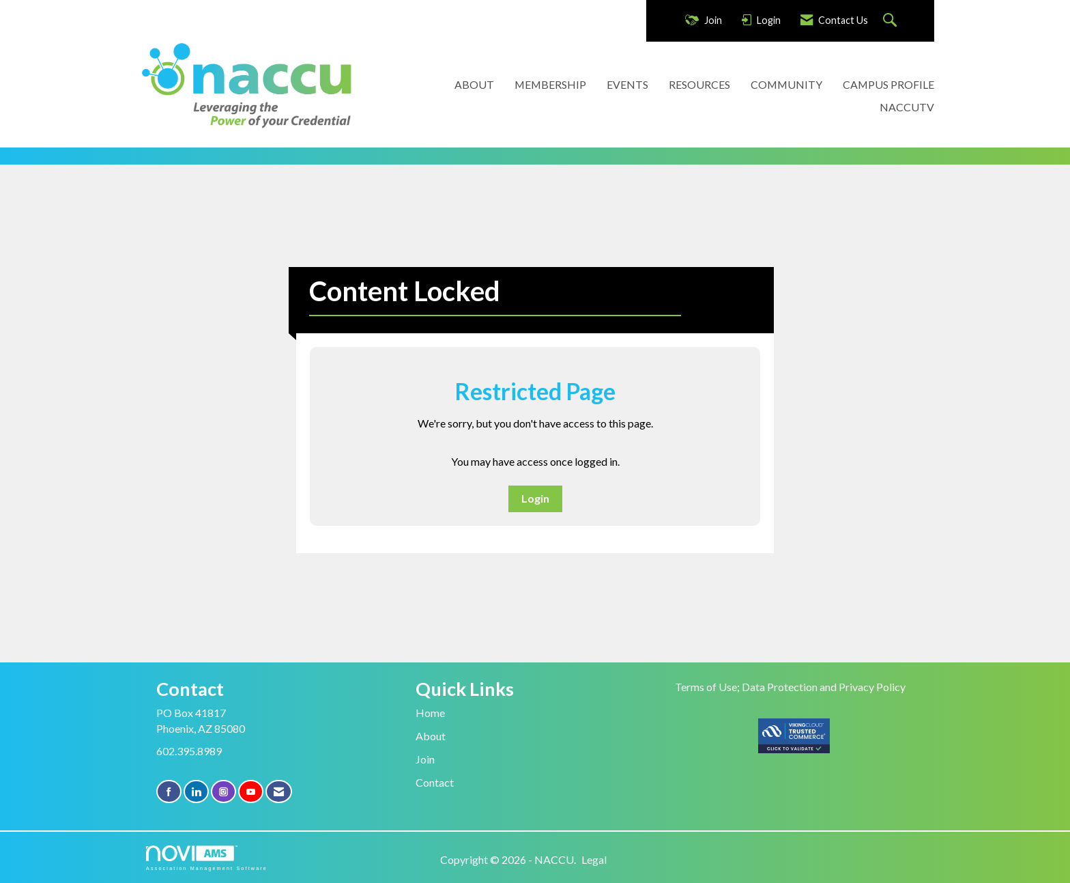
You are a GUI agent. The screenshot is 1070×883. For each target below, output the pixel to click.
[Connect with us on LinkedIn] (196, 792)
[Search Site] (891, 20)
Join (425, 759)
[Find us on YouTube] (250, 792)
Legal (594, 859)
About (431, 735)
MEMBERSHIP (550, 84)
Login (535, 498)
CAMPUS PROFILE (888, 84)
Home (430, 712)
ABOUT (474, 84)
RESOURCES (699, 84)
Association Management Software (207, 858)
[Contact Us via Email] (278, 792)
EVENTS (627, 84)
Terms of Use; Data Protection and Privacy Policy (790, 686)
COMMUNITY (786, 84)
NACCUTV (907, 106)
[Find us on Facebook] (169, 792)
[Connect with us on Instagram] (223, 792)
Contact (435, 782)
